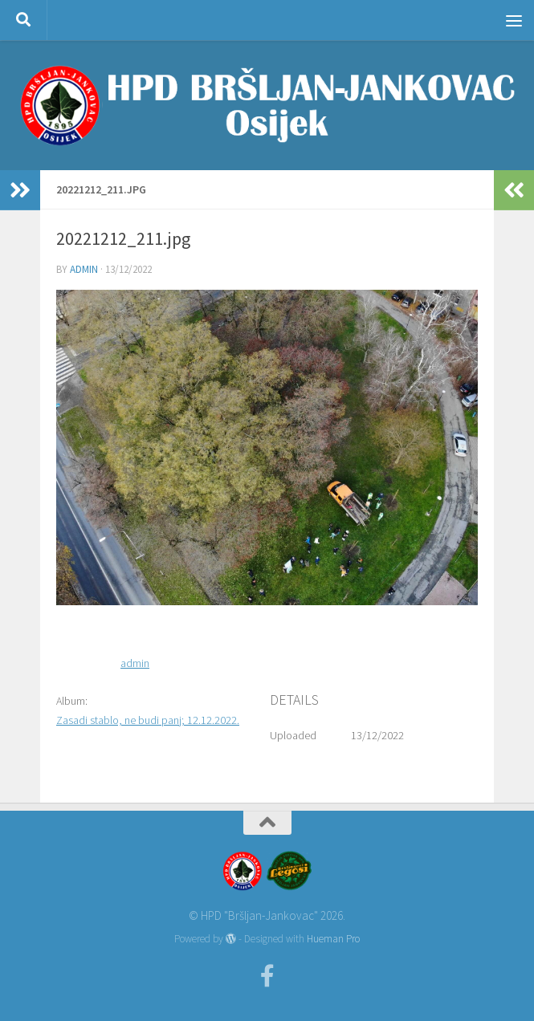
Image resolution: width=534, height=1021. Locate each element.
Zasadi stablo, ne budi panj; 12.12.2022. (147, 720)
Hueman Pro (333, 939)
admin (84, 269)
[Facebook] (267, 976)
